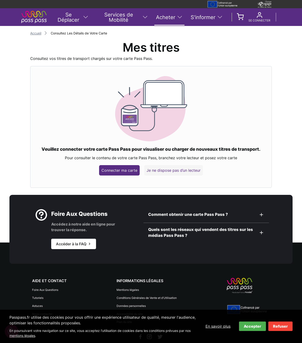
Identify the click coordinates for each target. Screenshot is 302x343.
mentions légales (22, 336)
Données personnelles (131, 306)
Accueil (35, 33)
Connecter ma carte (119, 170)
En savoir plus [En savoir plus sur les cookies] (218, 326)
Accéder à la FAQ (71, 244)
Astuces (37, 306)
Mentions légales (128, 290)
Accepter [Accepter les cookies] (252, 326)
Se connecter (259, 20)
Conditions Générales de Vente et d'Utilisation (147, 298)
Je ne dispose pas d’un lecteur (174, 170)
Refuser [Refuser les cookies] (280, 326)
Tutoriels (37, 298)
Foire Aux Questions (45, 290)
